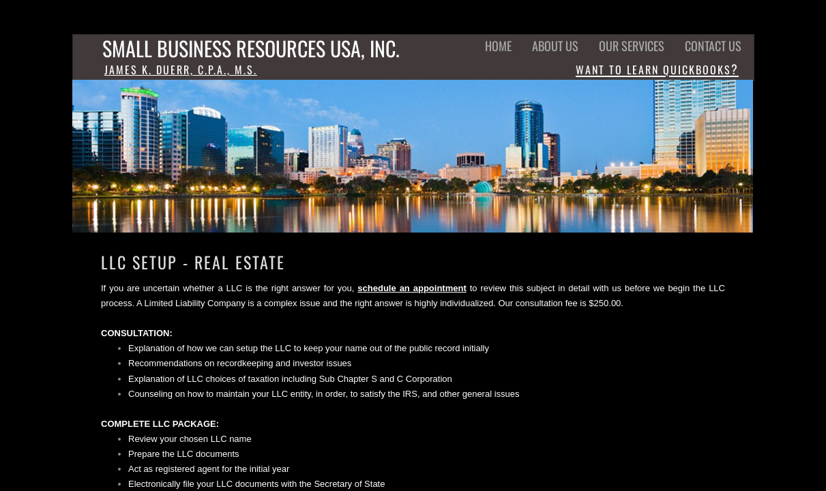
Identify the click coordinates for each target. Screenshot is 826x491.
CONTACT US (713, 46)
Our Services (631, 46)
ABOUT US (555, 46)
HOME (498, 46)
